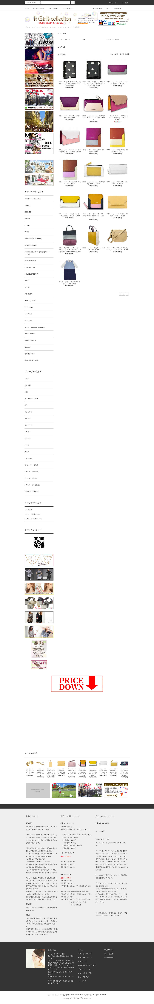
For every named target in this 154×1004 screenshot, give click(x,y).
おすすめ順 (114, 54)
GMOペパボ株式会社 (85, 995)
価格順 (121, 54)
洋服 (84, 39)
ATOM (84, 981)
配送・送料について (85, 957)
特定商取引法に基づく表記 (87, 965)
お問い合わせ (116, 8)
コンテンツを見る (66, 8)
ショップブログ (83, 977)
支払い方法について (85, 954)
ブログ (106, 8)
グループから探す (52, 8)
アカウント (111, 3)
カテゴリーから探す (37, 8)
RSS (79, 981)
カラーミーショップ (54, 995)
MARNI (64, 33)
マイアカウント (109, 950)
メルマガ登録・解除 (95, 8)
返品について (82, 961)
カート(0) (124, 3)
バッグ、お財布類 (65, 39)
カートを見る (108, 954)
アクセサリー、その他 (112, 39)
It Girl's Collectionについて (33, 518)
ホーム (27, 8)
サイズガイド (29, 510)
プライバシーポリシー (85, 969)
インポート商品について (33, 514)
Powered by (77, 998)
